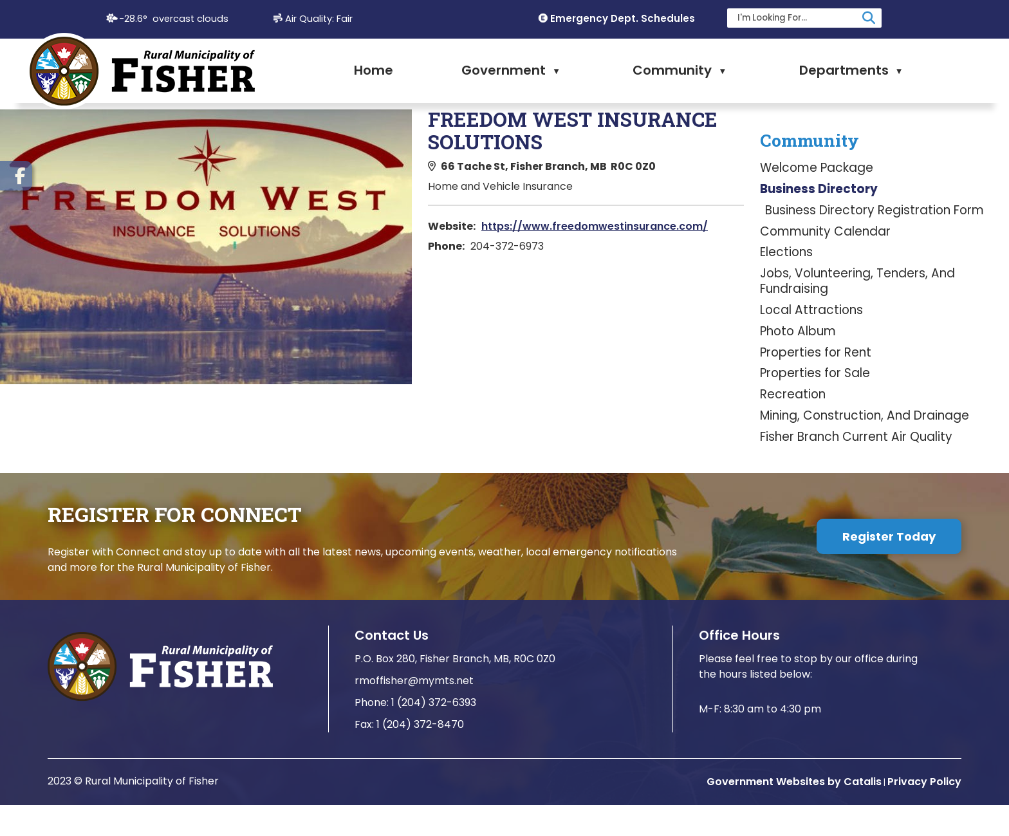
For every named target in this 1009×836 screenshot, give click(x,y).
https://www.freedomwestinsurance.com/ (856, 226)
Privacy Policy (924, 812)
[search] (796, 18)
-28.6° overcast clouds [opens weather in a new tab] (173, 18)
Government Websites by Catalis (794, 812)
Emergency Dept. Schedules (622, 18)
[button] (868, 18)
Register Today (889, 567)
